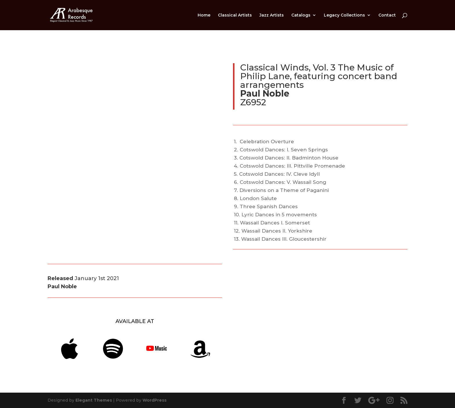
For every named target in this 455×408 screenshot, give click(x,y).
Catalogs (300, 15)
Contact (387, 15)
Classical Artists (235, 15)
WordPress (154, 400)
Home (204, 15)
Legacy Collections (344, 15)
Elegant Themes (93, 400)
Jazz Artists (271, 15)
